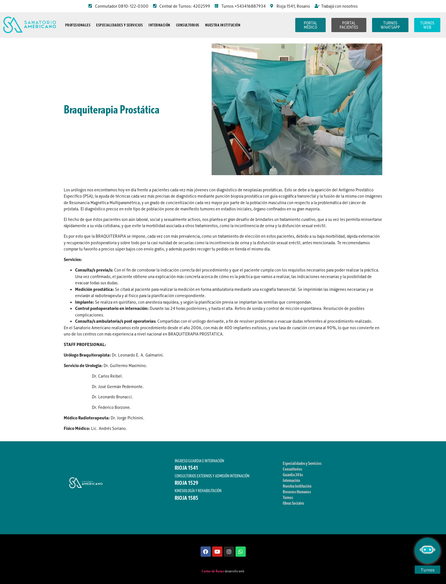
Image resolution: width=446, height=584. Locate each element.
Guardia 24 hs (293, 474)
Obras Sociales (293, 503)
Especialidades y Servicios (119, 25)
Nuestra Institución (223, 25)
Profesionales (78, 25)
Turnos (288, 497)
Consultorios (187, 25)
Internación (159, 25)
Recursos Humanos (297, 491)
